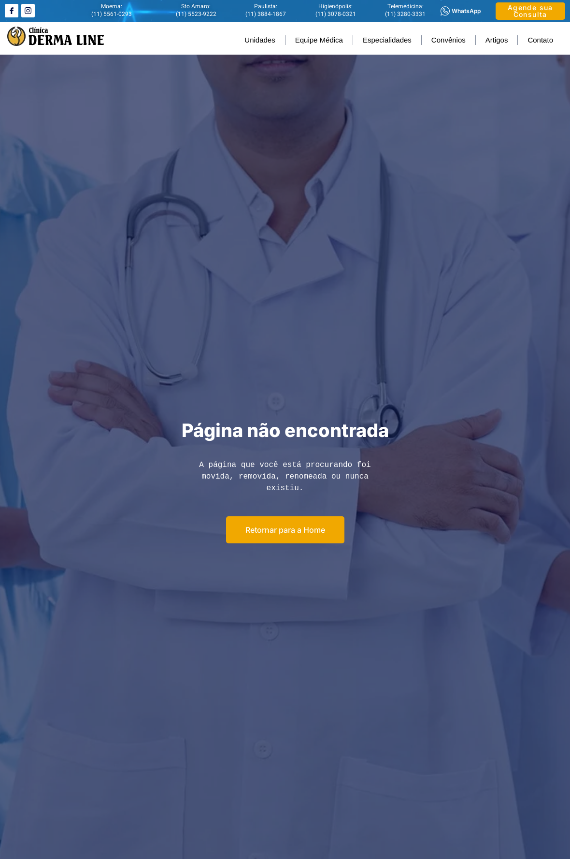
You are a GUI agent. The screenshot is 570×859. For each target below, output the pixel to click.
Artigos (496, 40)
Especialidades (387, 40)
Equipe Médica (319, 40)
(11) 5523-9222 (196, 14)
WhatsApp (466, 11)
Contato (540, 40)
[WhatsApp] (445, 10)
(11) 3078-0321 (335, 14)
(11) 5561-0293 (111, 14)
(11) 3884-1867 (265, 14)
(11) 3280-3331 (405, 14)
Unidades (259, 40)
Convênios (448, 40)
